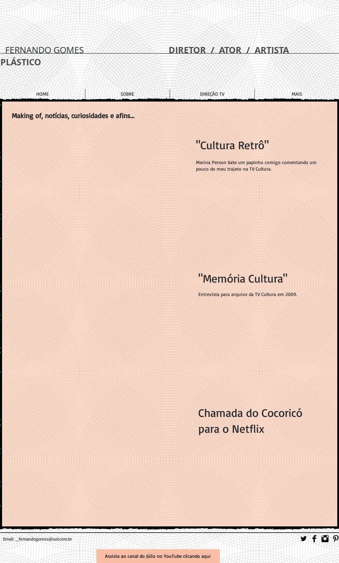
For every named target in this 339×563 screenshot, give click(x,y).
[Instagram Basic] (325, 538)
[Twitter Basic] (303, 538)
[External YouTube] (104, 200)
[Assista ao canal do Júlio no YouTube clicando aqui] (158, 556)
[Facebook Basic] (314, 538)
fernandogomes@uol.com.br (45, 539)
